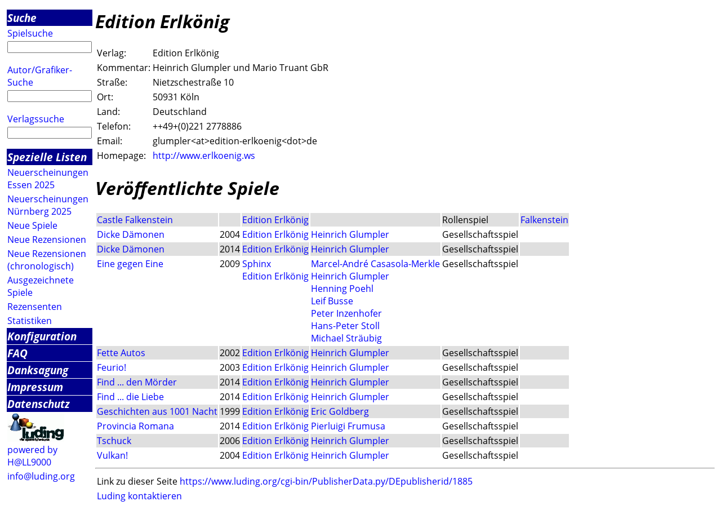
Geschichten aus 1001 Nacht (157, 411)
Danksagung (37, 370)
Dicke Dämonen (130, 234)
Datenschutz (38, 403)
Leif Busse (332, 301)
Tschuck (114, 440)
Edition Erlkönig (275, 220)
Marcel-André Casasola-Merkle (375, 264)
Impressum (35, 386)
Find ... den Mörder (137, 382)
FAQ (17, 353)
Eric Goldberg (340, 411)
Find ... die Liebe (130, 397)
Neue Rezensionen (46, 239)
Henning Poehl (342, 288)
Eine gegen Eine (130, 264)
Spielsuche (30, 33)
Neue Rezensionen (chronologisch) (46, 259)
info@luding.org (41, 476)
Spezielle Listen (47, 157)
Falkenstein (544, 220)
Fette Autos (121, 353)
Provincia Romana (135, 426)
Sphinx (256, 264)
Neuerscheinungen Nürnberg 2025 (47, 205)
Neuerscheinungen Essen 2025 (47, 178)
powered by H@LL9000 (32, 456)
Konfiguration (42, 336)
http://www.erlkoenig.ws (204, 155)
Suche (22, 17)
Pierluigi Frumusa (348, 426)
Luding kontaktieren (139, 496)
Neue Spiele (32, 225)
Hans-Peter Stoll (345, 326)
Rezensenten (34, 306)
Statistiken (29, 320)
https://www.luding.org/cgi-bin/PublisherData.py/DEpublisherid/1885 (326, 481)
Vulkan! (112, 455)
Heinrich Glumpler (350, 234)
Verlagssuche (35, 119)
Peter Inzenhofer (346, 313)
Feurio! (111, 367)
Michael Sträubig (346, 338)
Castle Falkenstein (135, 220)
